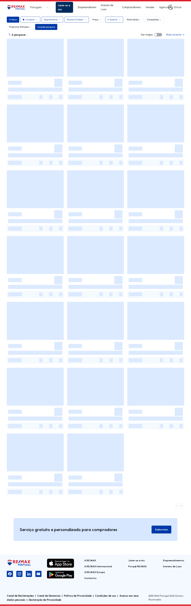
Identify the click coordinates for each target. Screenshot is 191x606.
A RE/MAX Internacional (98, 566)
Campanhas (154, 19)
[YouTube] (38, 574)
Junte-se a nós (64, 7)
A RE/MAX (90, 560)
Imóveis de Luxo (107, 7)
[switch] (158, 34)
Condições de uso (105, 596)
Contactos (90, 578)
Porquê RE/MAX (137, 566)
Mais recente (175, 34)
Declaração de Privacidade (45, 600)
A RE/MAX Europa (94, 572)
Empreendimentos (87, 7)
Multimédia (134, 19)
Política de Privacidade (78, 596)
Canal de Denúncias (48, 596)
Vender (150, 7)
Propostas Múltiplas (20, 26)
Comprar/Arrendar (131, 7)
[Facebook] (10, 574)
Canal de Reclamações (20, 596)
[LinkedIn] (29, 574)
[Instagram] (19, 574)
